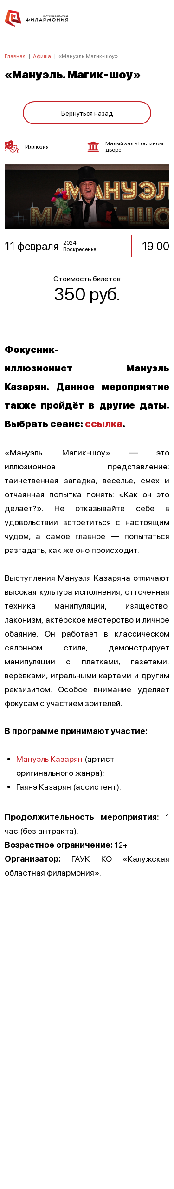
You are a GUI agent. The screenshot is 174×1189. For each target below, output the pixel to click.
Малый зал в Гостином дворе (125, 146)
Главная (15, 55)
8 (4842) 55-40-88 (87, 1145)
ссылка (103, 423)
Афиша (42, 55)
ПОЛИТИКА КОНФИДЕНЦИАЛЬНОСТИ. (87, 1057)
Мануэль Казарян (50, 758)
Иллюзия (27, 146)
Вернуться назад (87, 113)
